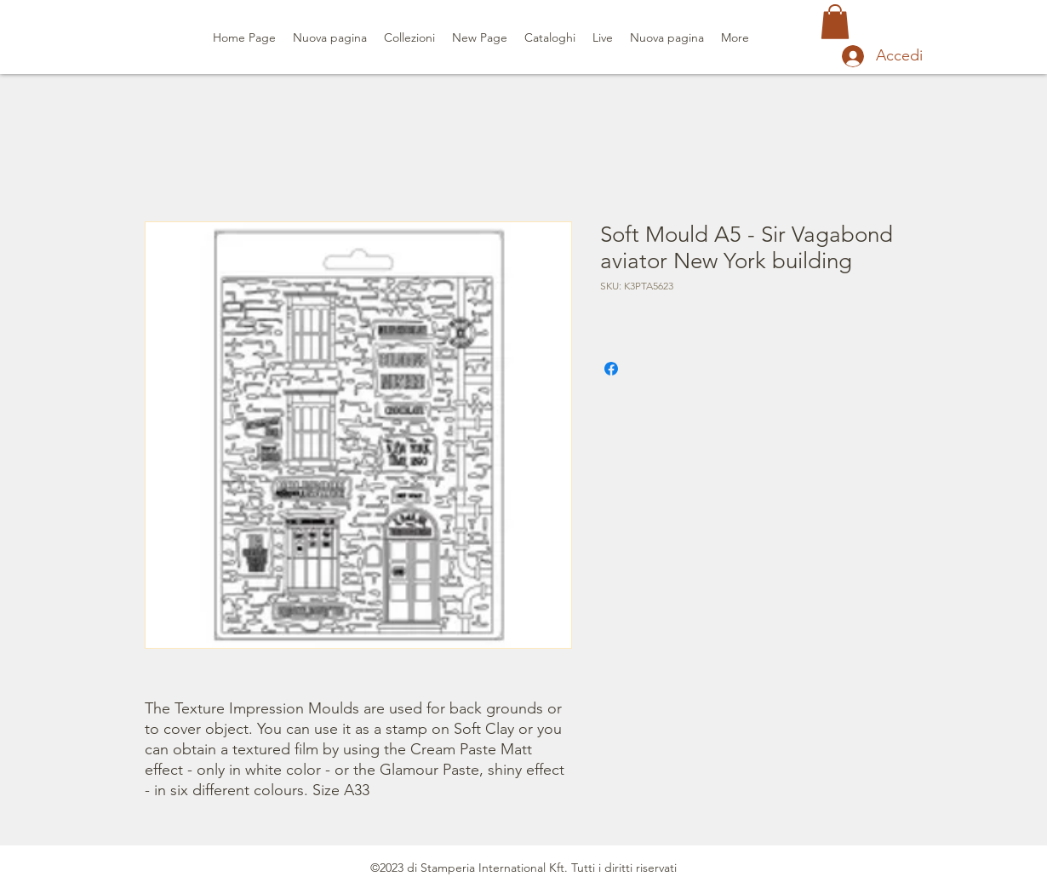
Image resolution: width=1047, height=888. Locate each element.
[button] (835, 21)
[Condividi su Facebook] (611, 368)
